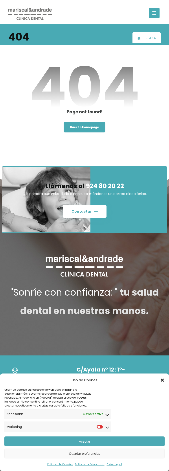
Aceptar (84, 441)
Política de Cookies (60, 464)
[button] (162, 380)
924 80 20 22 (105, 186)
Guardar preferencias (84, 453)
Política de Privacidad (90, 464)
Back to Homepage (84, 127)
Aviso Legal (114, 464)
